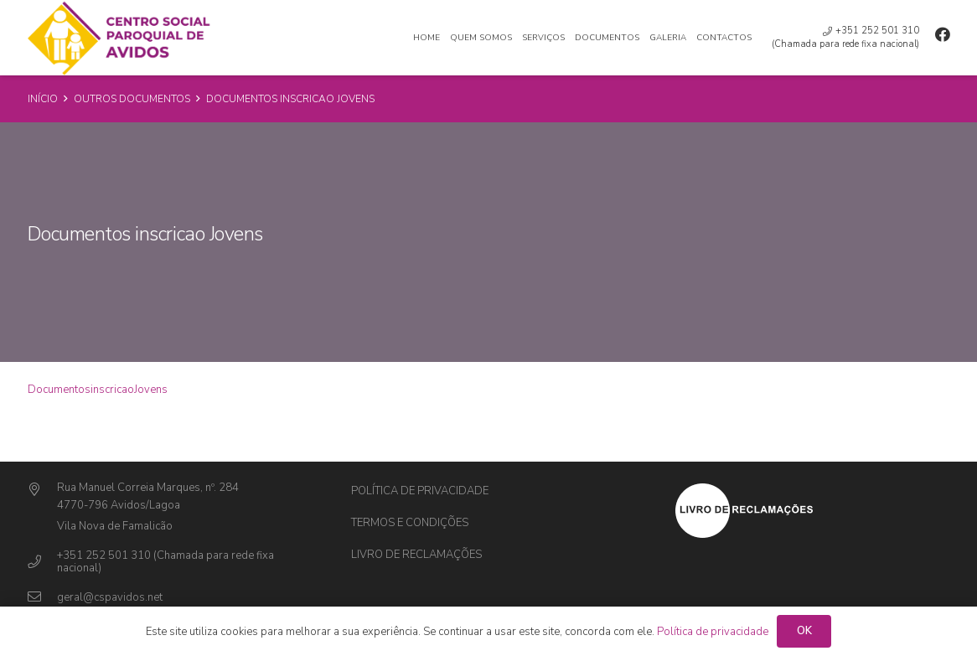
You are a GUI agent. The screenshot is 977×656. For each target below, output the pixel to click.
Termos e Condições (409, 522)
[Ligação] (120, 37)
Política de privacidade (419, 490)
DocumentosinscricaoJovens (98, 389)
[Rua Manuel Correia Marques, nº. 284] (42, 490)
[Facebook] (942, 34)
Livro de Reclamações (416, 554)
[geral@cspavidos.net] (42, 598)
